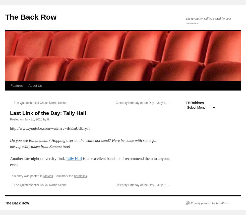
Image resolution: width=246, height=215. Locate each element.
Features (17, 86)
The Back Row (30, 17)
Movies (48, 176)
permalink (80, 176)
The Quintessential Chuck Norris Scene (38, 103)
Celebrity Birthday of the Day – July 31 (143, 103)
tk (48, 119)
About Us (35, 86)
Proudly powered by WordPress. (210, 203)
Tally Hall (74, 158)
